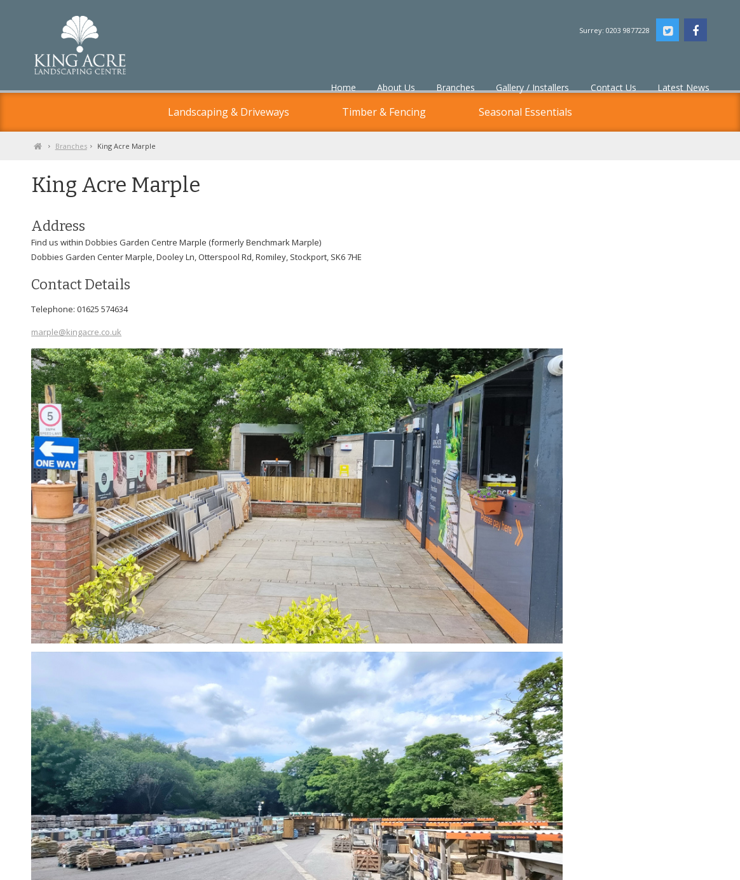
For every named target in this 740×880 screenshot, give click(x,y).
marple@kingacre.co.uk (132, 362)
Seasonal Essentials (525, 112)
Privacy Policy (111, 868)
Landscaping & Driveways (228, 112)
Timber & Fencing (384, 112)
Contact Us (161, 868)
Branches (127, 146)
